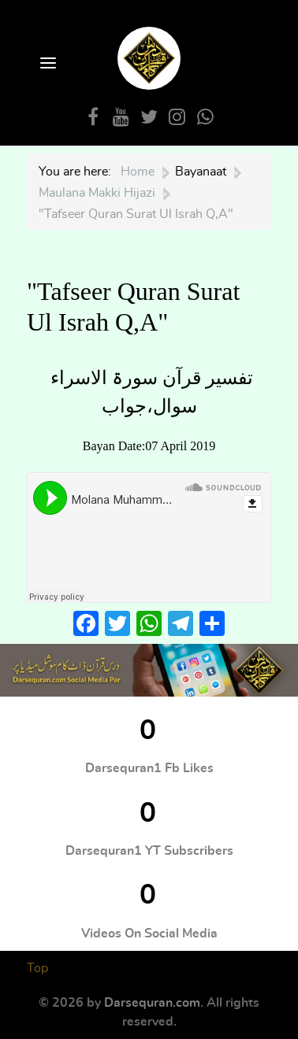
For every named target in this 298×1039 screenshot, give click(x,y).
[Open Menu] (46, 64)
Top (37, 968)
